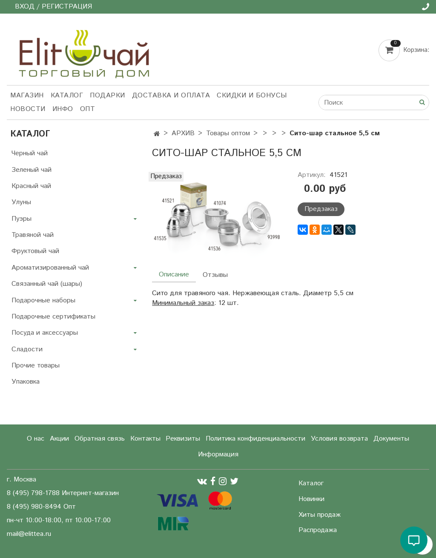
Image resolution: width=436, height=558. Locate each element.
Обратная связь (100, 439)
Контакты (145, 439)
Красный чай (31, 186)
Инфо (62, 109)
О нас (35, 439)
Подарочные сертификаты (53, 317)
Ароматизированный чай (50, 268)
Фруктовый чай (35, 251)
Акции (59, 439)
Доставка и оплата (171, 95)
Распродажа (317, 530)
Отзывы (215, 275)
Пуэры (21, 219)
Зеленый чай (31, 170)
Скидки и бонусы (252, 95)
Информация (218, 454)
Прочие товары (35, 365)
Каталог (67, 95)
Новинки (311, 499)
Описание (174, 274)
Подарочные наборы (43, 300)
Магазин (27, 95)
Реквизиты (183, 439)
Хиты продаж (319, 515)
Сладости (27, 349)
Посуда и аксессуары (44, 333)
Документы (391, 439)
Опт (87, 109)
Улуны (21, 202)
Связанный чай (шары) (46, 284)
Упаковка (25, 382)
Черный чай (29, 153)
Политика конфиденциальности (255, 439)
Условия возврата (339, 439)
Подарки (107, 95)
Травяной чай (32, 235)
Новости (28, 109)
